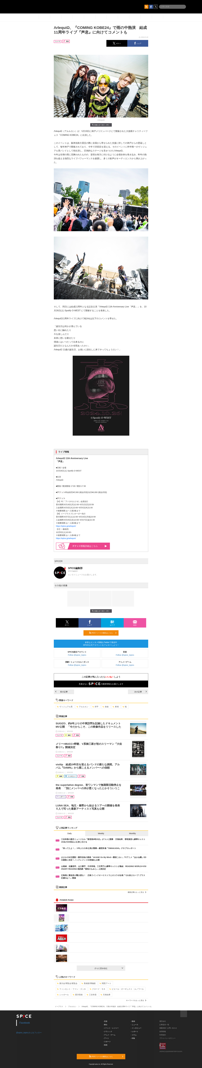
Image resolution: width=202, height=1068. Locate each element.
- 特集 (133, 1038)
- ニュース (134, 1025)
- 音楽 (105, 1021)
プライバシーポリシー (167, 1038)
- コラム (134, 1035)
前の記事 (61, 692)
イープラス (59, 1006)
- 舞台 (105, 1025)
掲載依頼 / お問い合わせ (168, 1028)
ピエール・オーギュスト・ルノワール (126, 989)
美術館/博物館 (88, 983)
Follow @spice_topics (77, 655)
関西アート (105, 983)
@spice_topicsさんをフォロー (29, 1033)
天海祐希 (105, 995)
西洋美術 (78, 995)
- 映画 (105, 1045)
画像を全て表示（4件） (101, 125)
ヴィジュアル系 (65, 707)
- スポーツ (107, 1042)
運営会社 (162, 1021)
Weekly (101, 833)
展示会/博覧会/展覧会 (67, 983)
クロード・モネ (97, 989)
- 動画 (133, 1021)
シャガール (63, 995)
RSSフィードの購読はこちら (102, 633)
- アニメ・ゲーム (109, 1035)
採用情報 (162, 1031)
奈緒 (105, 707)
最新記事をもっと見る (137, 892)
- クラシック (107, 1031)
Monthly (132, 833)
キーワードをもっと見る (136, 1000)
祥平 (95, 707)
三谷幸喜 (92, 995)
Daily (69, 833)
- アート (106, 1038)
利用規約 (162, 1035)
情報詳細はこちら (90, 546)
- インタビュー (136, 1028)
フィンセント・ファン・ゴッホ (71, 989)
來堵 (116, 707)
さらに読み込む (108, 968)
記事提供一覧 (164, 1025)
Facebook (25, 1022)
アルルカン (82, 707)
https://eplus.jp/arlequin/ (66, 526)
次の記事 (140, 692)
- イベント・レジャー (111, 1028)
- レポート (134, 1031)
